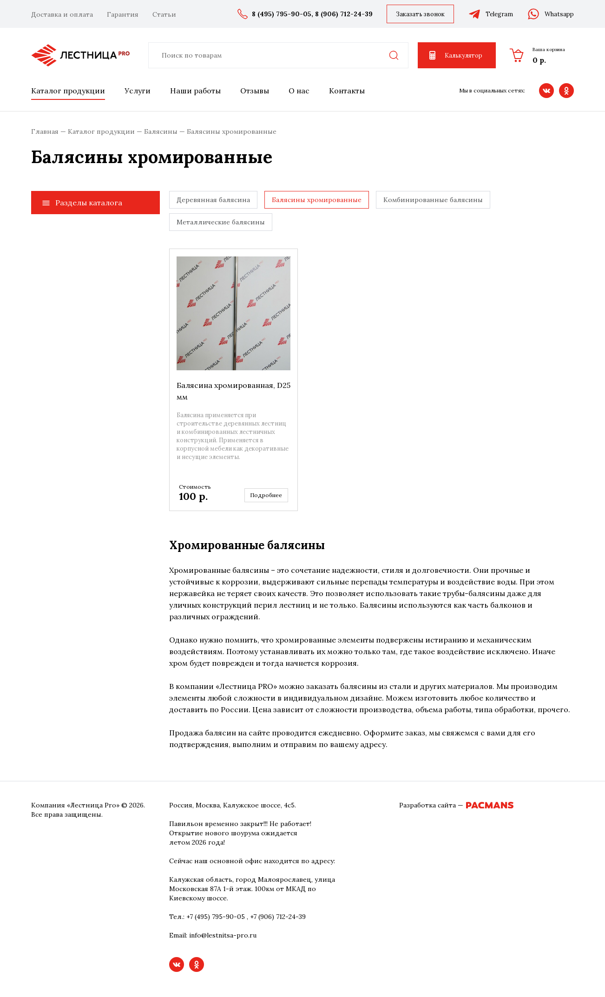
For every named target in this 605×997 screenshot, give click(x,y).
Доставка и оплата (62, 14)
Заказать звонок (420, 14)
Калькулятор (454, 55)
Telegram (490, 13)
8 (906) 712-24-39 (344, 14)
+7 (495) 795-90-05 (215, 916)
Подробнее (266, 495)
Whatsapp (550, 13)
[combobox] (278, 55)
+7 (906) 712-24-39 (278, 916)
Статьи (164, 14)
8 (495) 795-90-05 (281, 14)
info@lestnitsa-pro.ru (222, 935)
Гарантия (122, 14)
